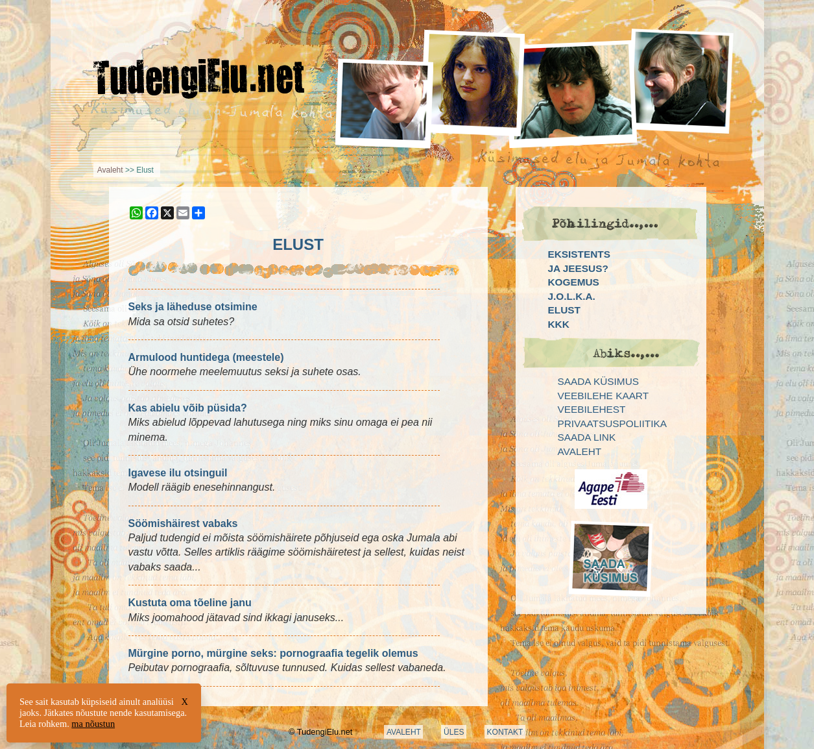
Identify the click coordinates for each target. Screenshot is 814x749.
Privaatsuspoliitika (612, 423)
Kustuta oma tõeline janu (190, 602)
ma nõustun (93, 723)
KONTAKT (505, 732)
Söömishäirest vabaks (183, 523)
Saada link (587, 437)
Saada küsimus (598, 381)
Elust (564, 309)
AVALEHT (404, 732)
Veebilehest (592, 409)
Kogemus (573, 282)
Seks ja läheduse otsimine (192, 306)
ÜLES (454, 732)
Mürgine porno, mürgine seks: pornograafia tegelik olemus (273, 653)
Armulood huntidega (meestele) (206, 357)
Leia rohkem (43, 723)
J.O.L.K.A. (571, 296)
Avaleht (110, 170)
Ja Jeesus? (578, 268)
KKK (558, 324)
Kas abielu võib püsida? (187, 407)
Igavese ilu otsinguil (178, 472)
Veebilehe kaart (603, 395)
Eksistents (579, 254)
